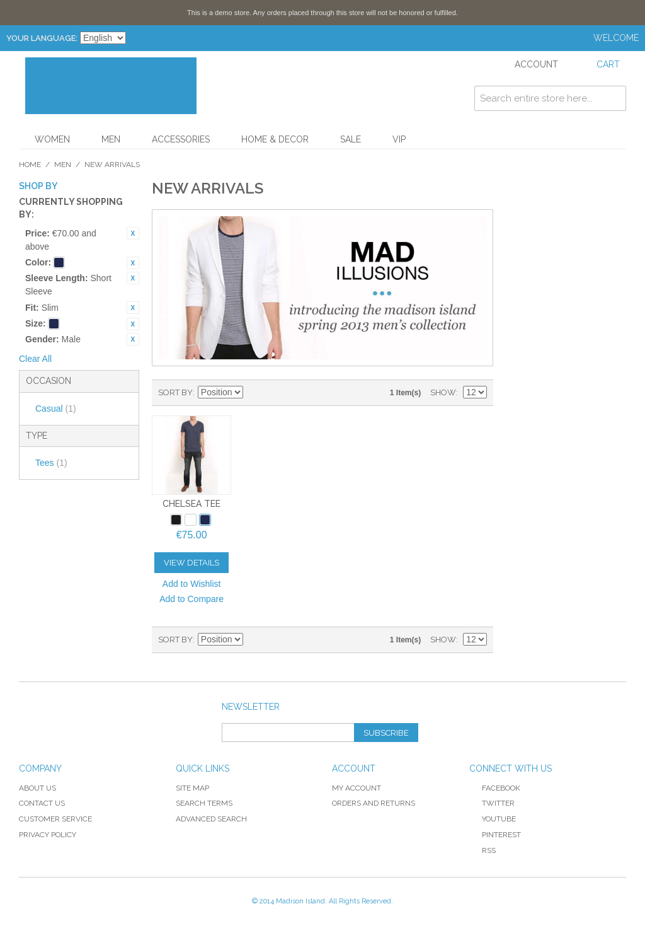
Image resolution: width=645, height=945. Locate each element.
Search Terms (204, 803)
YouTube (492, 819)
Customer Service (55, 819)
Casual (55, 408)
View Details (191, 562)
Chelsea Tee (191, 504)
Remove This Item (133, 233)
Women (52, 139)
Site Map (192, 788)
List (298, 392)
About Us (37, 788)
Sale (350, 139)
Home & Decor (275, 139)
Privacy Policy (47, 834)
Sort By (175, 392)
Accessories (181, 139)
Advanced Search (211, 819)
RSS (482, 850)
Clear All (35, 359)
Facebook (494, 788)
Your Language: (41, 38)
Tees (51, 463)
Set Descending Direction (254, 392)
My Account (356, 788)
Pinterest (495, 834)
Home (30, 164)
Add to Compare (191, 599)
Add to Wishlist (192, 584)
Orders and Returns (373, 803)
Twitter (492, 803)
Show (443, 392)
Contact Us (42, 803)
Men (110, 139)
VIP (399, 139)
